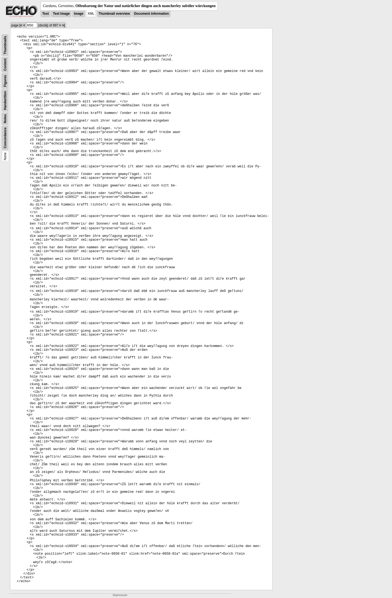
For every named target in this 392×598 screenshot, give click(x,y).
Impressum (120, 595)
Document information (151, 14)
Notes (5, 118)
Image (79, 14)
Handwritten (5, 100)
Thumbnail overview (114, 14)
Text (45, 14)
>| (63, 25)
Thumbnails (5, 45)
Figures (5, 81)
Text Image (61, 14)
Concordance (5, 137)
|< (21, 25)
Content (5, 65)
